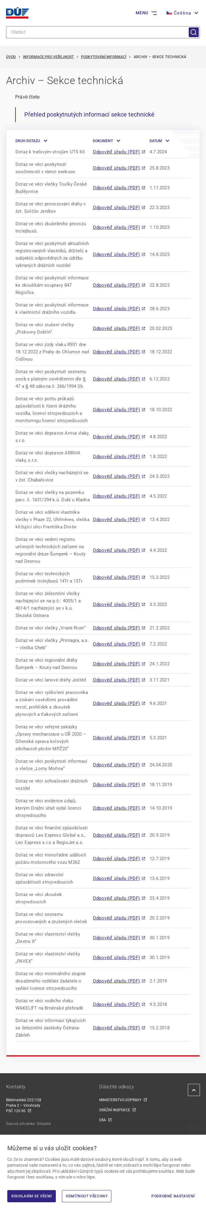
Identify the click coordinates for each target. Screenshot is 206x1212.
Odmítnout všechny (86, 1196)
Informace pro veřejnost (48, 57)
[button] (182, 13)
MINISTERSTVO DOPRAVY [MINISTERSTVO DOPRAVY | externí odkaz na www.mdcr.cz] (120, 1100)
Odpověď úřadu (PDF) (116, 152)
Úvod (11, 57)
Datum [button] (156, 141)
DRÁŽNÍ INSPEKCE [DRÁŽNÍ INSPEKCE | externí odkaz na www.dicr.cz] (114, 1110)
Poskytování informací (103, 57)
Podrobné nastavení (173, 1196)
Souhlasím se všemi (31, 1196)
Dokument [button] (103, 141)
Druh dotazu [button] (27, 141)
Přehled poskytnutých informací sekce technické (89, 114)
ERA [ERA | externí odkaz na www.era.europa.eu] (102, 1120)
